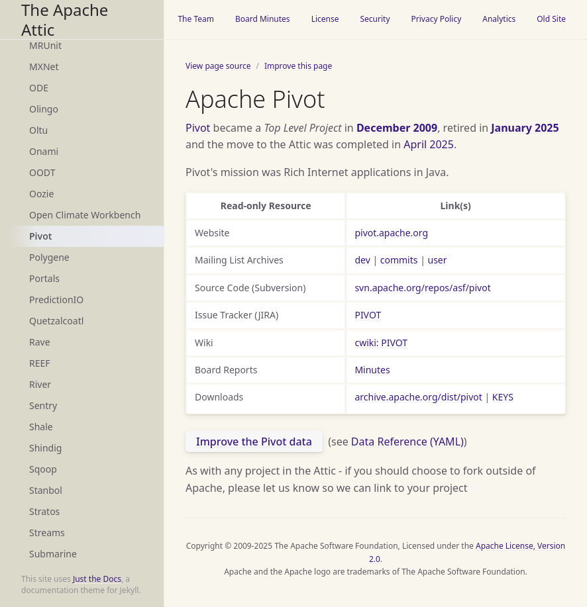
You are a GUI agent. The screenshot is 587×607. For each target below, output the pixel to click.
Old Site (551, 18)
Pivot (40, 236)
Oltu (38, 130)
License (325, 18)
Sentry (43, 405)
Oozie (41, 193)
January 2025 (525, 127)
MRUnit (45, 45)
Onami (43, 151)
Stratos (44, 511)
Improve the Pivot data (254, 441)
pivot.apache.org (391, 232)
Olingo (43, 109)
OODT (42, 172)
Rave (39, 342)
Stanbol (45, 490)
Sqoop (43, 469)
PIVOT (367, 314)
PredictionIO (56, 299)
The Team (196, 18)
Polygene (49, 257)
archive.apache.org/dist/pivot (418, 397)
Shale (41, 426)
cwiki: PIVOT (380, 342)
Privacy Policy (436, 18)
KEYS (502, 397)
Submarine (53, 553)
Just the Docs (97, 578)
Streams (47, 532)
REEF (39, 363)
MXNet (44, 66)
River (40, 384)
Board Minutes (262, 18)
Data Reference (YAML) (407, 441)
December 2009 (396, 127)
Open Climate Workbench (84, 215)
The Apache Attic (64, 19)
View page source (218, 65)
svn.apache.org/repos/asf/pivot (422, 287)
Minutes (372, 369)
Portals (44, 278)
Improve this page (298, 65)
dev (362, 260)
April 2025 (428, 144)
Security (375, 18)
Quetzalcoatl (56, 320)
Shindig (45, 448)
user (437, 260)
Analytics (498, 18)
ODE (38, 87)
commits (399, 260)
